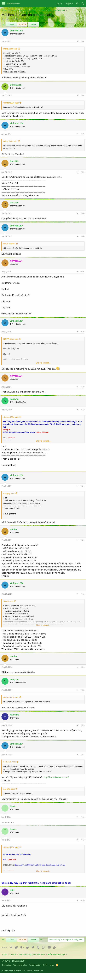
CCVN (6, 961)
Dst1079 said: (9, 244)
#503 (83, 134)
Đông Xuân (16, 84)
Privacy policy (35, 965)
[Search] (82, 3)
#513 (83, 594)
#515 (83, 690)
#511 (83, 486)
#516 (83, 725)
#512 (83, 540)
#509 (83, 387)
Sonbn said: (8, 601)
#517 (83, 754)
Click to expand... (43, 363)
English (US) (18, 961)
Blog (45, 965)
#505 (83, 213)
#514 (83, 667)
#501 (83, 41)
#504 (83, 172)
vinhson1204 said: (11, 103)
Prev (11, 24)
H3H (12, 890)
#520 (83, 901)
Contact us (6, 965)
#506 (83, 236)
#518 (83, 817)
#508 (83, 332)
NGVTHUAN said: (11, 339)
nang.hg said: (9, 493)
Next (33, 24)
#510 (83, 410)
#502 (83, 95)
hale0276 (14, 714)
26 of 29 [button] (22, 24)
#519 (83, 840)
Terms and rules (20, 965)
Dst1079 (14, 161)
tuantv (13, 806)
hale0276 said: (9, 762)
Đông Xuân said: (10, 49)
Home (51, 965)
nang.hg (14, 399)
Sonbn (13, 529)
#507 (83, 272)
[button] (3, 3)
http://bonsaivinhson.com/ (56, 777)
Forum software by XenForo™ (22, 970)
